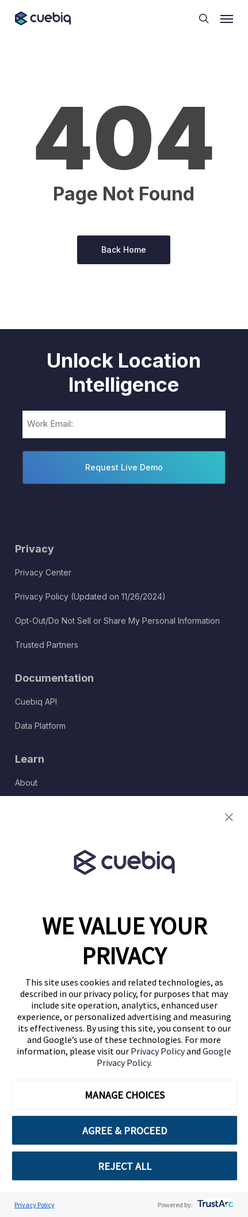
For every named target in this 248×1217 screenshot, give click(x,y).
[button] (229, 817)
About (26, 782)
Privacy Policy (158, 1051)
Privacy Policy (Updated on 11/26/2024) (90, 596)
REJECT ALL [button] (124, 1166)
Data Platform (40, 726)
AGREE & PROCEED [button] (124, 1130)
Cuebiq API (36, 701)
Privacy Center (43, 572)
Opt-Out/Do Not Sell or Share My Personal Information (117, 620)
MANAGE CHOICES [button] (125, 1095)
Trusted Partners (46, 645)
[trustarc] (214, 1204)
